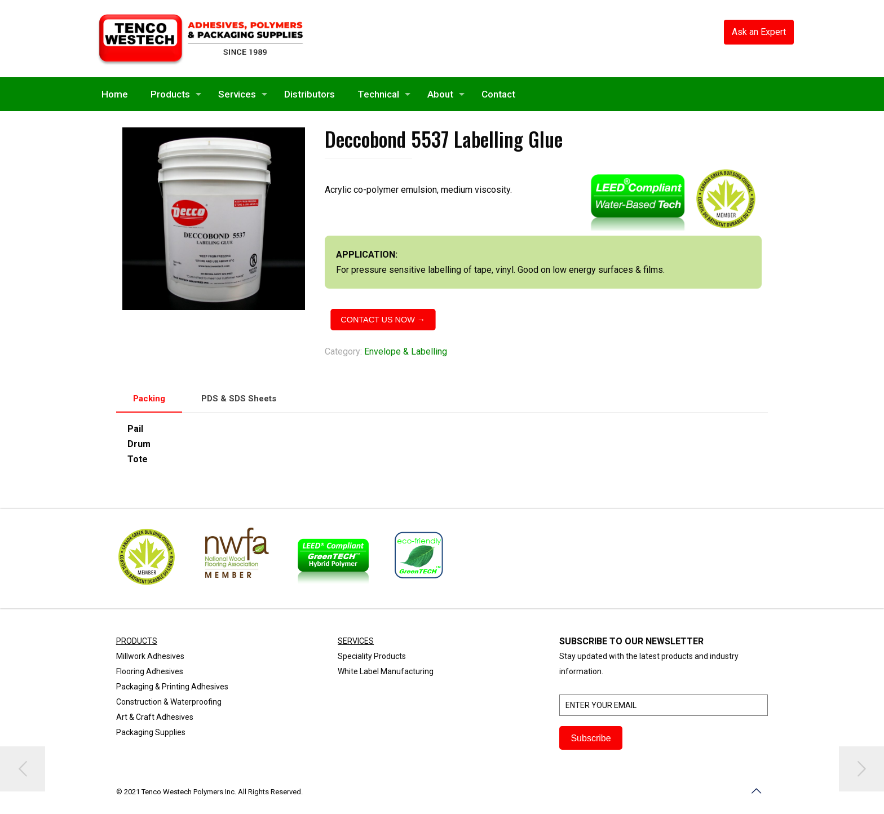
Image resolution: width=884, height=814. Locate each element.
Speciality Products (372, 656)
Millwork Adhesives (150, 656)
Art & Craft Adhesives (154, 717)
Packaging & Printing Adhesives (172, 686)
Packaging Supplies (150, 732)
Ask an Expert (759, 31)
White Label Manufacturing (386, 671)
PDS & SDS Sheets (238, 398)
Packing (149, 398)
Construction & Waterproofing (169, 701)
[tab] (149, 399)
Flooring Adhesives (149, 671)
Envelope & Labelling (405, 351)
